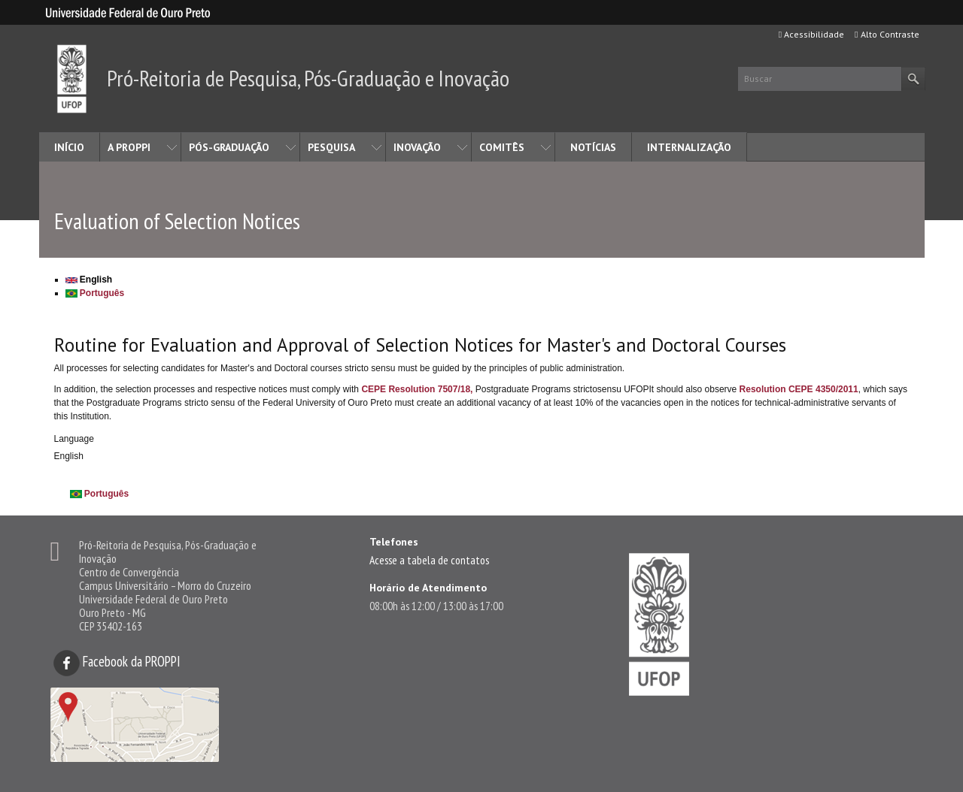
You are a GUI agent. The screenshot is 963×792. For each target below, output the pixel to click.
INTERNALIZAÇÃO (689, 147)
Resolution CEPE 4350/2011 (799, 389)
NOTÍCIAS (593, 147)
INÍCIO (69, 147)
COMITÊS (501, 147)
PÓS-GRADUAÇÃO (229, 147)
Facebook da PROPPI (117, 661)
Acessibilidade (811, 34)
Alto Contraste (887, 34)
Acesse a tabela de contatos (429, 559)
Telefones (393, 542)
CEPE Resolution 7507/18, (416, 389)
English (89, 279)
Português (95, 293)
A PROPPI (129, 147)
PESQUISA (331, 147)
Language (74, 439)
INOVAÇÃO (417, 147)
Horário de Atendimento (428, 587)
